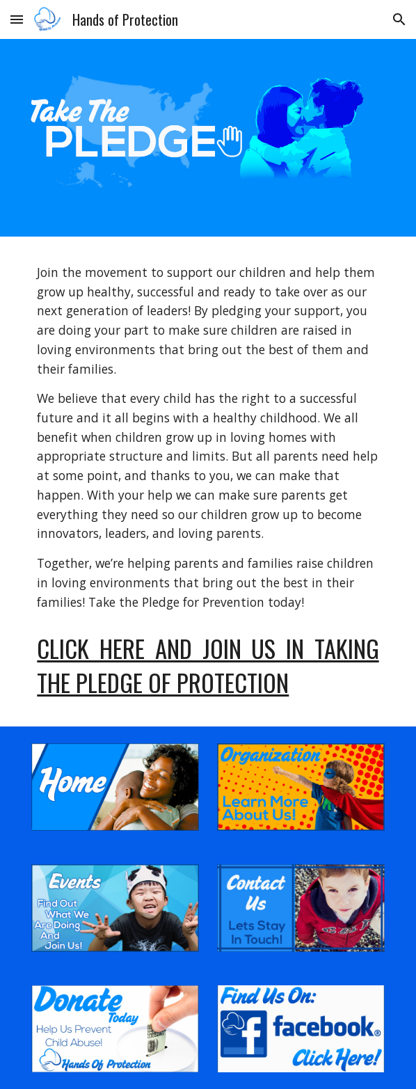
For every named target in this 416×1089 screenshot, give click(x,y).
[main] (207, 437)
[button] (16, 19)
